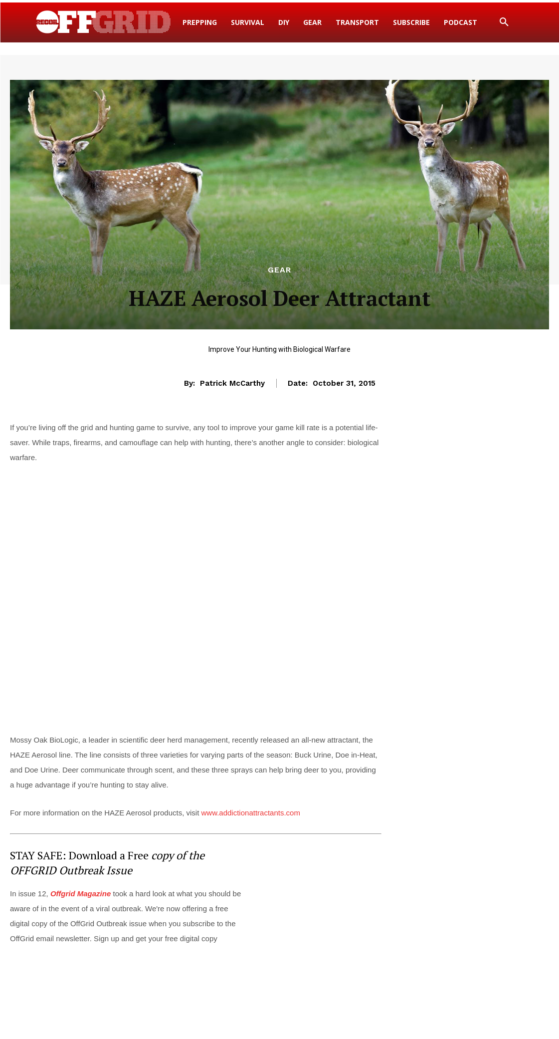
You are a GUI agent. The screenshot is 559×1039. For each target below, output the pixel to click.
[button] (504, 22)
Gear (279, 270)
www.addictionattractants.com (250, 812)
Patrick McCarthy (232, 383)
